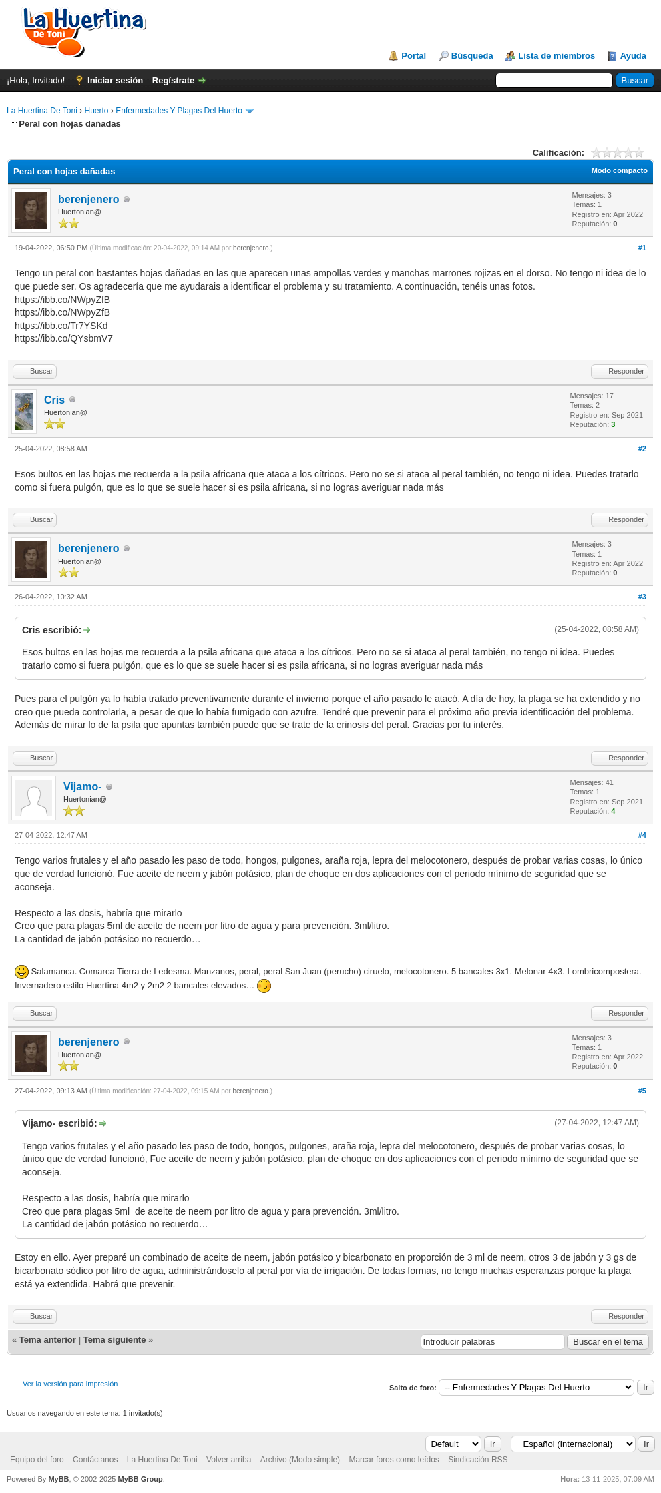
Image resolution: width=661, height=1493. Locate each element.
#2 (642, 448)
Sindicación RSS (477, 1459)
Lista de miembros (556, 56)
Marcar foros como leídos (394, 1459)
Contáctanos (95, 1459)
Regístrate (173, 80)
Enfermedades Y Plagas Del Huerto (179, 110)
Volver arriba (228, 1459)
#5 (642, 1091)
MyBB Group (140, 1479)
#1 (642, 248)
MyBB (58, 1479)
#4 (642, 835)
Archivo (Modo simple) (300, 1459)
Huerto (97, 110)
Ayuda (633, 56)
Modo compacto (620, 170)
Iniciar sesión (115, 80)
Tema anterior (47, 1340)
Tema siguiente (114, 1340)
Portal (413, 56)
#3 (642, 597)
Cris (54, 400)
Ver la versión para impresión (70, 1384)
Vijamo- (82, 786)
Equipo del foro (37, 1459)
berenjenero (89, 199)
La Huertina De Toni (42, 110)
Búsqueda (472, 56)
